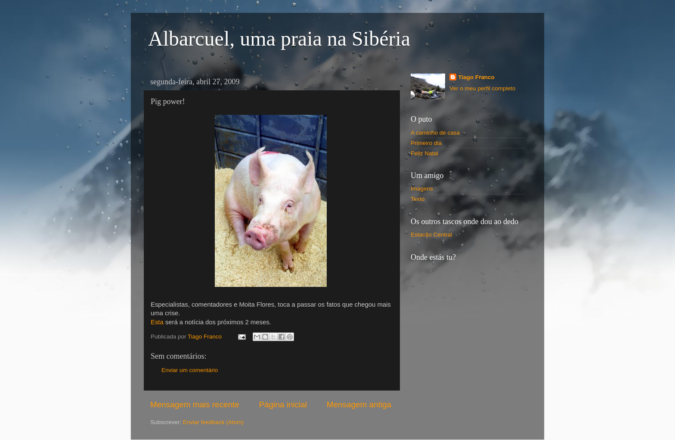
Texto (417, 199)
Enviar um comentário (189, 370)
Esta (157, 322)
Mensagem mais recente (194, 404)
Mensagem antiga (359, 404)
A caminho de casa (435, 132)
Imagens (422, 188)
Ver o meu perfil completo (482, 88)
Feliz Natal (424, 153)
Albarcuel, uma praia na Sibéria (279, 38)
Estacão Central (431, 234)
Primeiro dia (426, 143)
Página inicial (283, 404)
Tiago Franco (476, 77)
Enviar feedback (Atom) (213, 422)
